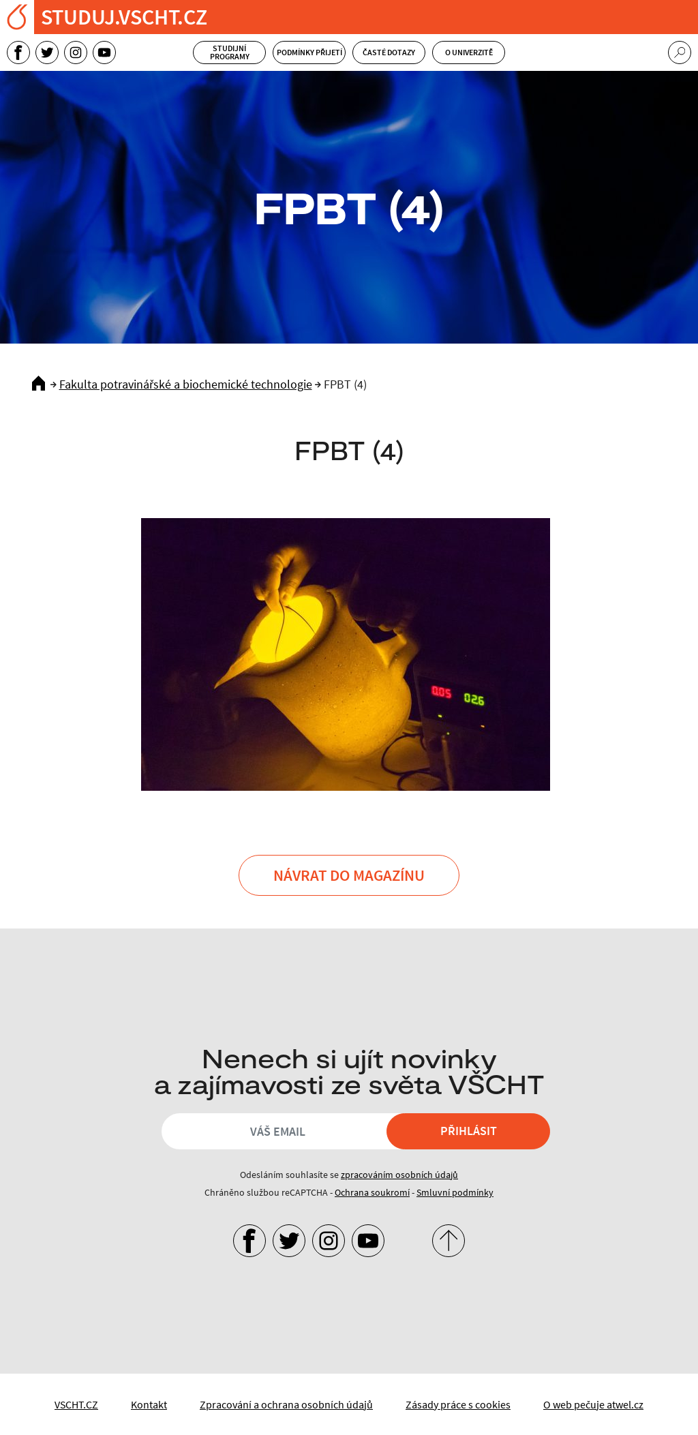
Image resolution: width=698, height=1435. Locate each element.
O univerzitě (469, 52)
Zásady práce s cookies (458, 1404)
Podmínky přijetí (309, 52)
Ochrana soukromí (372, 1192)
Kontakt (149, 1404)
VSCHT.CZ (76, 1404)
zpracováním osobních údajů (399, 1174)
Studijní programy (229, 52)
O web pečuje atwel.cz (593, 1404)
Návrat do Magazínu (349, 875)
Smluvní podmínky (455, 1192)
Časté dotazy (389, 52)
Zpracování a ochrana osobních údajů (286, 1404)
